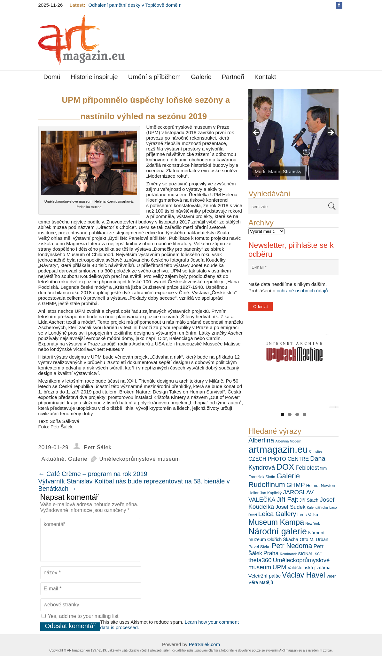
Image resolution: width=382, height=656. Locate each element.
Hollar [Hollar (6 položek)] (253, 493)
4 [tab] (304, 414)
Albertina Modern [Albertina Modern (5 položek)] (288, 441)
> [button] (330, 133)
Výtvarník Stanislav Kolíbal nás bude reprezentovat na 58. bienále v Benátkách (134, 485)
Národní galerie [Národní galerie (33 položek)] (277, 531)
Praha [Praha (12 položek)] (270, 553)
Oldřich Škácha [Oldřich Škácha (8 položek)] (282, 539)
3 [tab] (297, 414)
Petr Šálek (98, 447)
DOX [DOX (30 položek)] (285, 466)
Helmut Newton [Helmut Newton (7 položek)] (320, 485)
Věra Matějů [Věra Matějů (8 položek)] (260, 582)
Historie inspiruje (94, 76)
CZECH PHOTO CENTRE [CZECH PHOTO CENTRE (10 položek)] (278, 459)
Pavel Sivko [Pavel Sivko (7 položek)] (259, 546)
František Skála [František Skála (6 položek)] (261, 477)
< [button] (256, 133)
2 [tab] (290, 414)
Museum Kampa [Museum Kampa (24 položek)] (276, 522)
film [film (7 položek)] (323, 468)
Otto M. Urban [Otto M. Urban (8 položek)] (314, 539)
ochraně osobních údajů (302, 290)
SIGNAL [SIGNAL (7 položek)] (306, 553)
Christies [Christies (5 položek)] (315, 451)
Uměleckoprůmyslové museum (139, 459)
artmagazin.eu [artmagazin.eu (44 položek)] (278, 449)
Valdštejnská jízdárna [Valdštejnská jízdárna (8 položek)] (309, 567)
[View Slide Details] (293, 134)
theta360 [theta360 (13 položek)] (259, 560)
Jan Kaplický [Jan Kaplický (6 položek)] (271, 493)
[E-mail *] (293, 267)
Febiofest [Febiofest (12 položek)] (307, 468)
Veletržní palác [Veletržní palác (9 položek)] (264, 576)
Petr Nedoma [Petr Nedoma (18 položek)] (292, 546)
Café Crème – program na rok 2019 (92, 473)
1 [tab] (282, 414)
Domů (51, 76)
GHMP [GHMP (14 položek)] (295, 485)
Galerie (201, 76)
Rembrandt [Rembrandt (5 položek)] (288, 554)
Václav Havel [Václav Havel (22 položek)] (303, 575)
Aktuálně (53, 459)
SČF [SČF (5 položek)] (318, 554)
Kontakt (265, 76)
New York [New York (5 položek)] (313, 523)
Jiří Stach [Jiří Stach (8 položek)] (308, 500)
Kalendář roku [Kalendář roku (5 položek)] (317, 507)
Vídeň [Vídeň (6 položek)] (331, 576)
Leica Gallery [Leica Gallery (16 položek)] (277, 513)
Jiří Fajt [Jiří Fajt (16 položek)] (287, 499)
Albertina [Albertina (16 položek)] (261, 440)
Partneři (233, 76)
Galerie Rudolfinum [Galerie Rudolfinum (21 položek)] (274, 480)
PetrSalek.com (204, 644)
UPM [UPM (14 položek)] (279, 567)
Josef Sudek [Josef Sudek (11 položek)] (290, 507)
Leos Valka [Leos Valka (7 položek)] (308, 514)
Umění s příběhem (154, 76)
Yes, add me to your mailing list (80, 616)
